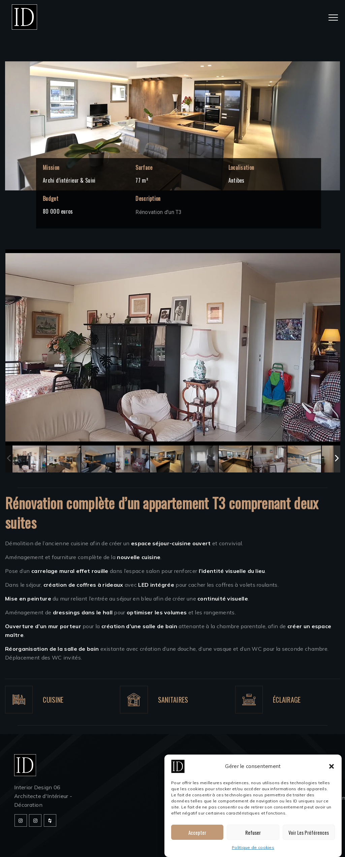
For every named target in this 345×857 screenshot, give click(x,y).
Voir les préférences (308, 837)
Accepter (197, 837)
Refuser (253, 837)
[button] (331, 772)
